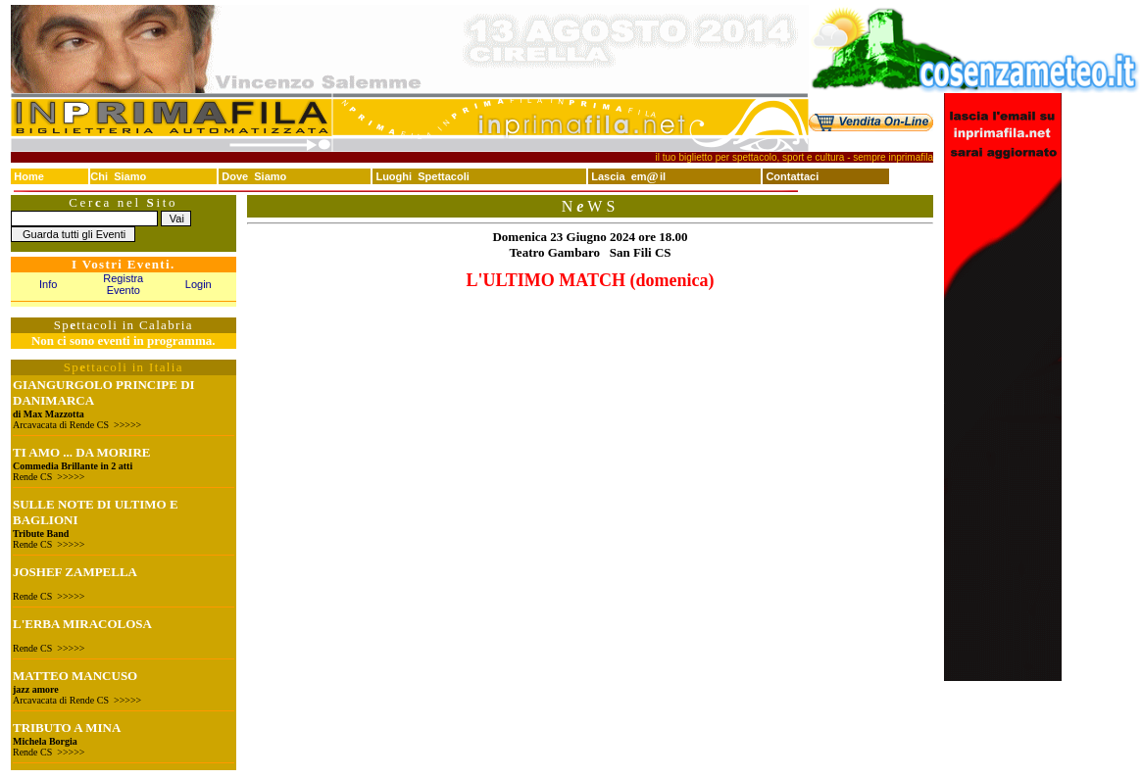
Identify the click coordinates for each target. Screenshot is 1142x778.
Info (48, 284)
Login (198, 284)
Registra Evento (123, 284)
